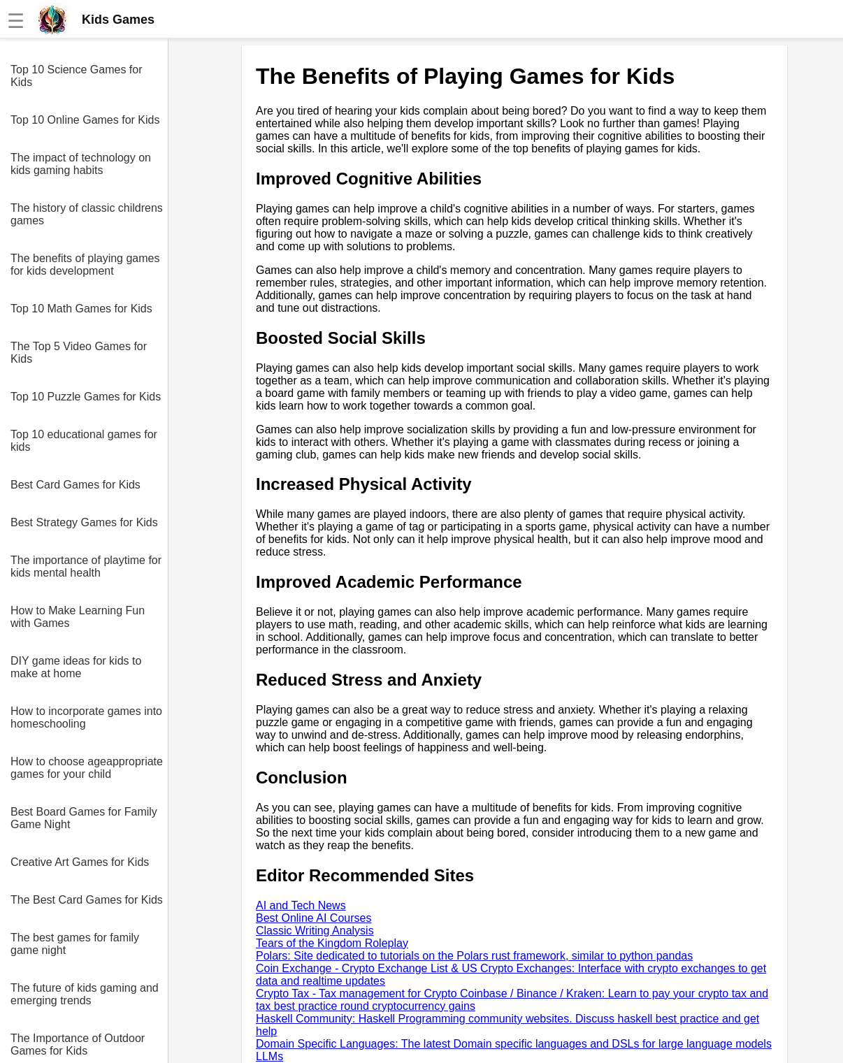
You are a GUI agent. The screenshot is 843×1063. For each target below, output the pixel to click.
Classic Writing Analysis (315, 931)
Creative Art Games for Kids (79, 862)
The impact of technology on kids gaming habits (80, 164)
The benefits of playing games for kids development (84, 264)
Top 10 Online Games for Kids (84, 120)
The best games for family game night (74, 944)
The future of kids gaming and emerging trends (84, 994)
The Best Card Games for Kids (86, 900)
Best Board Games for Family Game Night (83, 818)
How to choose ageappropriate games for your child (86, 767)
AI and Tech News (301, 905)
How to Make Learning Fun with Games (77, 617)
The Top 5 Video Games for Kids (78, 352)
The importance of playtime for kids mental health (85, 566)
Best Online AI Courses (313, 918)
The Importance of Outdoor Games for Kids (77, 1044)
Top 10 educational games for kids (83, 440)
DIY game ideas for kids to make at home (75, 667)
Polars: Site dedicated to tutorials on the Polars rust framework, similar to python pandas (474, 956)
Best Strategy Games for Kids (84, 522)
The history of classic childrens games (86, 214)
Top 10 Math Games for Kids (81, 308)
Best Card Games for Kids (75, 485)
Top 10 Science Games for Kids (76, 76)
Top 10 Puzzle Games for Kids (85, 397)
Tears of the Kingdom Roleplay (332, 943)
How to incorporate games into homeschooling (86, 717)
